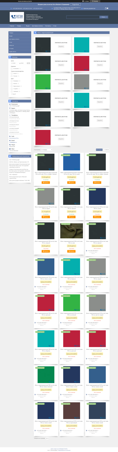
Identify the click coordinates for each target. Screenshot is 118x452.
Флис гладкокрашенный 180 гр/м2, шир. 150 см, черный (97, 242)
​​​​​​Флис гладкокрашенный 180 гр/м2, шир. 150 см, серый (97, 278)
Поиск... (104, 17)
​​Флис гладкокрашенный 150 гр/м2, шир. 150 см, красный (97, 350)
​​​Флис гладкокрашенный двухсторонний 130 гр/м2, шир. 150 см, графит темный (46, 173)
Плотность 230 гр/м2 (100, 79)
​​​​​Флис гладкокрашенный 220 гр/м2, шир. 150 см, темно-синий (97, 385)
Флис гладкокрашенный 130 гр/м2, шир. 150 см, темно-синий (46, 278)
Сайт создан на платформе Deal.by (59, 448)
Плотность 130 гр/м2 (61, 42)
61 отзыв (86, 1)
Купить (47, 182)
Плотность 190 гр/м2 (100, 61)
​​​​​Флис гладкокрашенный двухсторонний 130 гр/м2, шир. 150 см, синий (72, 173)
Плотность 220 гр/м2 (61, 79)
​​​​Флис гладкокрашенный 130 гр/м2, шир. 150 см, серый (46, 207)
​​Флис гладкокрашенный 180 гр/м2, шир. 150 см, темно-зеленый (46, 385)
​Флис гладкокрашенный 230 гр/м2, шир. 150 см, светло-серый (97, 314)
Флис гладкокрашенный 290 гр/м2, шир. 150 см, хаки (72, 242)
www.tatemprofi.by (13, 138)
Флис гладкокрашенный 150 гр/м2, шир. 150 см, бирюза (72, 278)
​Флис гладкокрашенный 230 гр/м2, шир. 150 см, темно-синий (46, 421)
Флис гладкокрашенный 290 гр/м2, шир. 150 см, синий (97, 207)
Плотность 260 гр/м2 (100, 98)
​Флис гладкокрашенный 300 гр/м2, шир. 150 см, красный (72, 350)
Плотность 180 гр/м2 (61, 61)
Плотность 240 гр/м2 (61, 98)
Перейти (61, 46)
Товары (19, 26)
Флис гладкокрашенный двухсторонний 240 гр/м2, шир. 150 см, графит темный (97, 173)
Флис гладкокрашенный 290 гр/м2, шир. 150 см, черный (46, 242)
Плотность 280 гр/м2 (61, 116)
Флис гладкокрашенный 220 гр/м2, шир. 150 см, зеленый (72, 314)
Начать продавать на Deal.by (25, 1)
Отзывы (11, 48)
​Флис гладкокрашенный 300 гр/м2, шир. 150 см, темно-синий (97, 421)
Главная (12, 26)
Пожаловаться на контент (64, 450)
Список (107, 149)
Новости (11, 45)
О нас (54, 26)
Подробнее (75, 4)
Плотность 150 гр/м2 (100, 42)
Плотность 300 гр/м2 (61, 135)
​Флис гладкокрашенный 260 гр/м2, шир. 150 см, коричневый (72, 421)
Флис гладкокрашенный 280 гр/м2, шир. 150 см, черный (72, 207)
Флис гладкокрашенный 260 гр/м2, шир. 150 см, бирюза (46, 350)
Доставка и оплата (37, 26)
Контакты (48, 26)
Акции (28, 26)
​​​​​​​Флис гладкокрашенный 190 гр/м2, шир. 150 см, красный (46, 314)
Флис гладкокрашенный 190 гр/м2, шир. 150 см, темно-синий (72, 385)
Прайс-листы (12, 51)
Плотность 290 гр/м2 (100, 116)
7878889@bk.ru (13, 142)
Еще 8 (14, 94)
